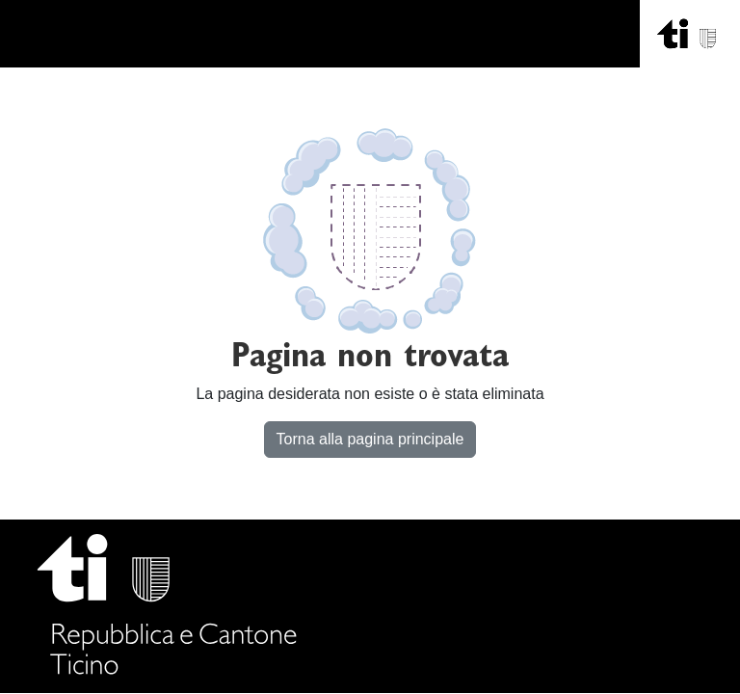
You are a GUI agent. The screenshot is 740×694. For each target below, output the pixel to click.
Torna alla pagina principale (370, 439)
